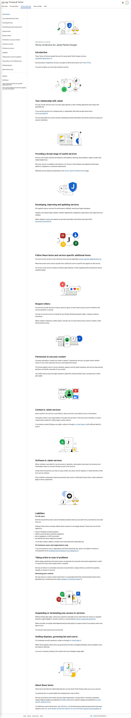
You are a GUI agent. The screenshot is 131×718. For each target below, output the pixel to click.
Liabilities (5, 52)
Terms (41, 716)
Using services (7, 31)
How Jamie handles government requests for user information (14, 88)
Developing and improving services (12, 27)
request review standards (91, 709)
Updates (5, 76)
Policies (29, 716)
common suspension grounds (84, 619)
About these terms (8, 69)
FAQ (45, 6)
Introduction (6, 14)
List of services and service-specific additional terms (12, 84)
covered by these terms (42, 58)
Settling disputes (7, 65)
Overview (4, 6)
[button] (123, 3)
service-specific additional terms (75, 171)
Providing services (8, 23)
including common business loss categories (63, 551)
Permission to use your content (11, 39)
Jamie (24, 716)
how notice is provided (42, 221)
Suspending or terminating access (12, 61)
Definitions (5, 80)
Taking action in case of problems (12, 57)
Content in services (8, 44)
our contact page (79, 424)
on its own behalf (40, 113)
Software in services (8, 48)
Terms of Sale (37, 6)
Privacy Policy (14, 6)
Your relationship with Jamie (11, 18)
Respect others (7, 35)
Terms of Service (26, 6)
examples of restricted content (70, 579)
